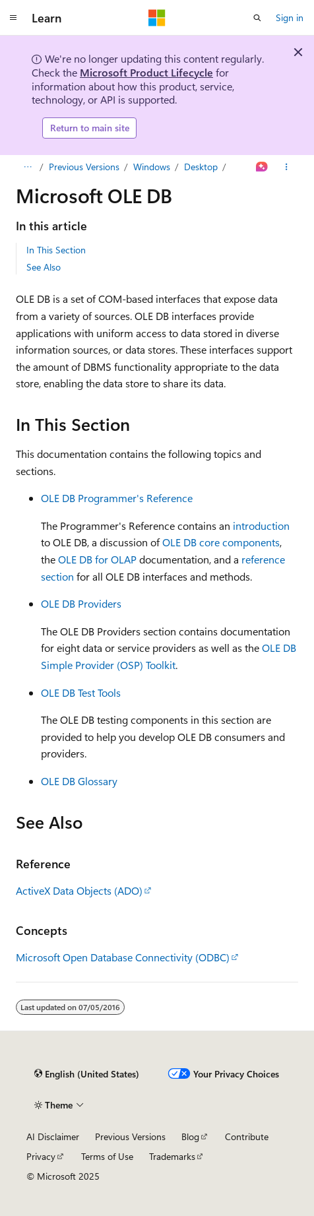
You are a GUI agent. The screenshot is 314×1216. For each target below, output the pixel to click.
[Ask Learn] (262, 166)
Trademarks (172, 1156)
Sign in (289, 17)
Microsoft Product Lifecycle (146, 72)
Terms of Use (107, 1156)
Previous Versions (84, 166)
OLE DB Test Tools (81, 692)
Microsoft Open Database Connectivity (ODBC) (123, 957)
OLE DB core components (221, 542)
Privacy (40, 1156)
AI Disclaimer (52, 1136)
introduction (261, 525)
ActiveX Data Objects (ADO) (79, 890)
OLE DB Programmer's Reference (117, 498)
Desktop (201, 166)
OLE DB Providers (81, 603)
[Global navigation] (13, 18)
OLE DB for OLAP (97, 559)
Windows (151, 166)
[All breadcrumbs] (27, 166)
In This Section (56, 249)
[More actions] (286, 166)
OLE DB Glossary (79, 781)
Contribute (246, 1136)
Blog (190, 1136)
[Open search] (257, 18)
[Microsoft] (157, 17)
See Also (43, 267)
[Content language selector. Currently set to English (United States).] (86, 1073)
